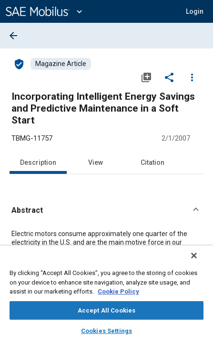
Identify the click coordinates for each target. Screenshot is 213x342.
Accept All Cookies (106, 310)
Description (38, 162)
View (95, 162)
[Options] (192, 76)
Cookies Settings (106, 330)
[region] (106, 297)
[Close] (200, 262)
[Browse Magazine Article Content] (60, 64)
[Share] (169, 76)
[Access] (19, 63)
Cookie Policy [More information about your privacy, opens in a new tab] (118, 291)
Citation (152, 162)
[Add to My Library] (146, 76)
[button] (106, 210)
